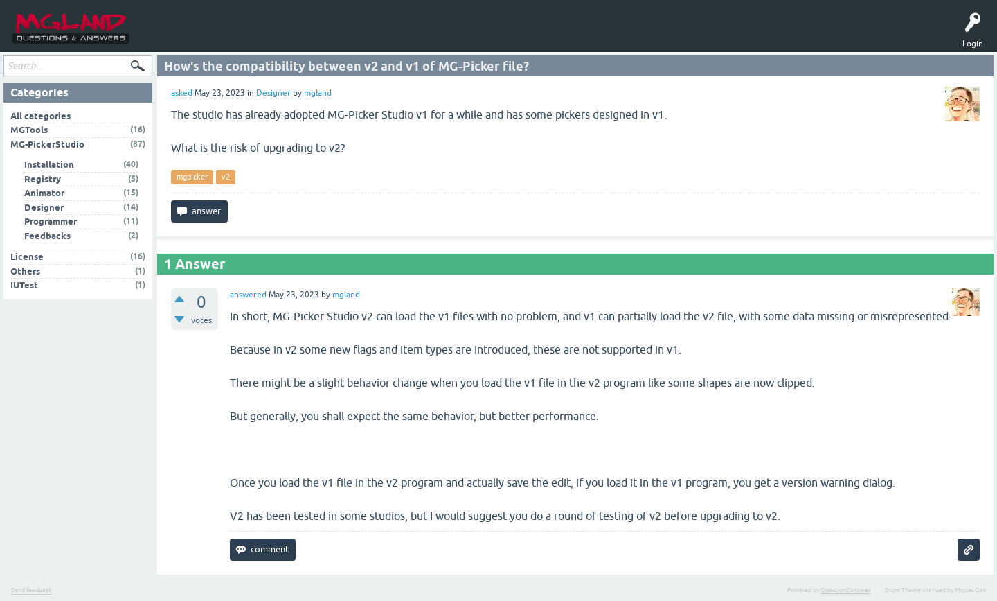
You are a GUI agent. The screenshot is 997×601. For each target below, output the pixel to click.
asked (181, 96)
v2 (226, 179)
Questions (165, 36)
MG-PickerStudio (47, 146)
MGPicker (349, 36)
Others (25, 273)
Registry (42, 181)
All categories (40, 118)
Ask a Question (257, 36)
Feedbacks (47, 238)
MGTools (307, 36)
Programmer (50, 224)
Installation (49, 167)
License (27, 259)
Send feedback (31, 592)
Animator (44, 196)
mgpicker (192, 179)
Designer (273, 96)
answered (248, 297)
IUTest (24, 288)
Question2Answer (845, 592)
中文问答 (390, 36)
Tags (207, 36)
